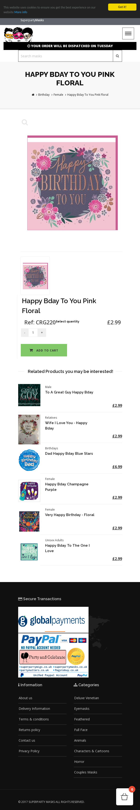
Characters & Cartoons (91, 751)
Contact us (27, 740)
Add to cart (44, 350)
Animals (80, 740)
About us (25, 698)
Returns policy (29, 729)
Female (58, 95)
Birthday (44, 95)
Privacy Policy (29, 751)
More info (20, 12)
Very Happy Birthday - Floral (69, 515)
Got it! (122, 7)
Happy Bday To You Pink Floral (87, 95)
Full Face (81, 729)
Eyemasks (81, 708)
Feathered (82, 719)
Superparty (32, 20)
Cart (131, 790)
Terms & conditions (34, 719)
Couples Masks (85, 772)
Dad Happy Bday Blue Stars (69, 453)
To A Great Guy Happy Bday (69, 392)
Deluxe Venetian (86, 698)
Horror (79, 761)
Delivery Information (34, 708)
